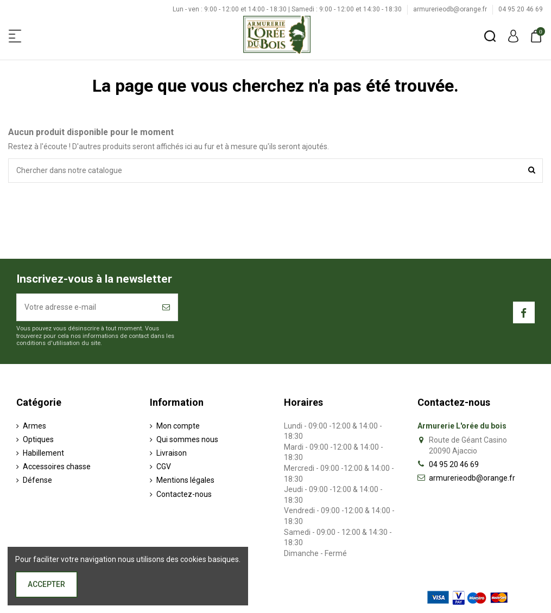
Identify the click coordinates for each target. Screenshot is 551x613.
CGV (163, 466)
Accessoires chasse (57, 466)
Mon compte (178, 426)
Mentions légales (185, 480)
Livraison (171, 453)
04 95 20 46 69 (520, 9)
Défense (37, 480)
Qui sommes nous (187, 439)
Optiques (38, 439)
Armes (34, 426)
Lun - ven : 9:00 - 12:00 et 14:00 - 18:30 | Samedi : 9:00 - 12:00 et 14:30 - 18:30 (288, 9)
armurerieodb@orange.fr (451, 9)
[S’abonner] (166, 307)
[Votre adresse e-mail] (86, 307)
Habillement (43, 453)
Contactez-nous (184, 494)
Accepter (46, 584)
